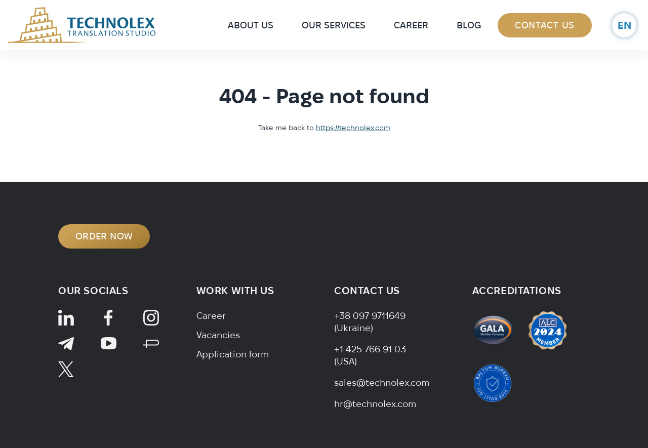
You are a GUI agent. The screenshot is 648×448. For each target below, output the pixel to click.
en (624, 25)
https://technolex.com (353, 128)
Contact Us (545, 25)
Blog (469, 25)
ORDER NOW (104, 236)
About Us (250, 25)
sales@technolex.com (381, 382)
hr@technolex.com (375, 403)
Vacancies (218, 335)
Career (411, 25)
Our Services (334, 25)
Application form (232, 354)
